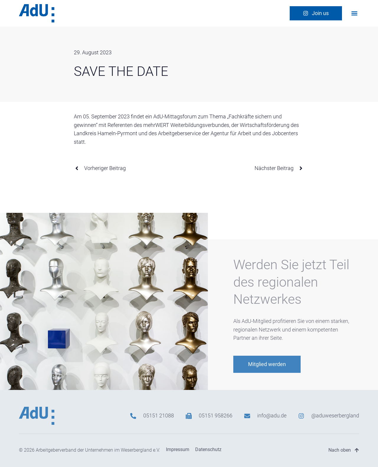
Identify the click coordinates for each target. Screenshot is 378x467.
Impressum (177, 449)
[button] (354, 13)
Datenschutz (208, 449)
